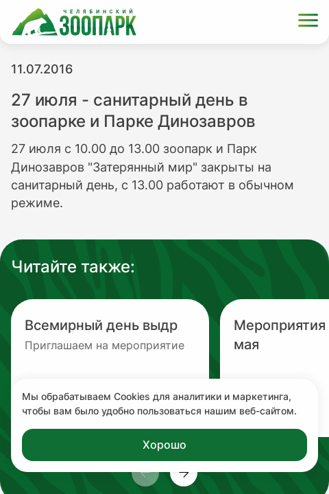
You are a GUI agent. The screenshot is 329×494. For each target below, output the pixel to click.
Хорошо (164, 444)
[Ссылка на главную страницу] (74, 22)
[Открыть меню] (308, 22)
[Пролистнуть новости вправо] (183, 472)
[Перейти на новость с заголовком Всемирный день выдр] (110, 368)
